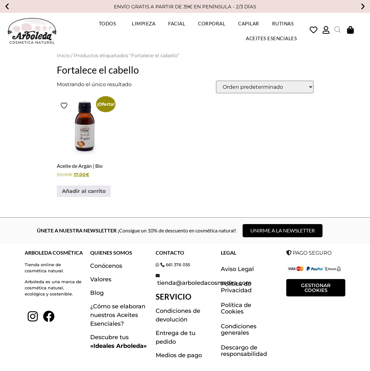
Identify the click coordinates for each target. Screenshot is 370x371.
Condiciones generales (238, 329)
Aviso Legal (237, 269)
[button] (7, 6)
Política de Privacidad (236, 287)
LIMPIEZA (143, 23)
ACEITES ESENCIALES (271, 38)
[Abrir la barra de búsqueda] (337, 29)
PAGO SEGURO (308, 252)
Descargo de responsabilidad (244, 350)
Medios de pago (179, 355)
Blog (97, 292)
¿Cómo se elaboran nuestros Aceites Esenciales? (117, 315)
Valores (100, 279)
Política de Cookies (236, 308)
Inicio (63, 56)
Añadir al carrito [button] (84, 191)
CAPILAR (248, 23)
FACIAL (176, 23)
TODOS (109, 23)
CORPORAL (211, 23)
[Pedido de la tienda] (265, 87)
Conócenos (106, 265)
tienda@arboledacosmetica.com (204, 282)
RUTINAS (284, 23)
